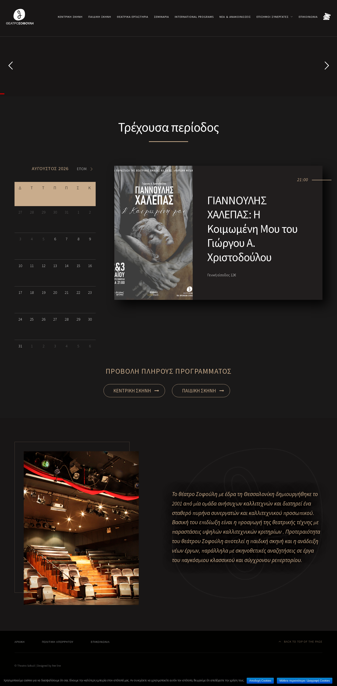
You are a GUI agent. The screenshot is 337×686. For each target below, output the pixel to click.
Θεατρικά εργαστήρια (132, 16)
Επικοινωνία (308, 16)
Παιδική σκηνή (99, 16)
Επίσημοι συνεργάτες (273, 16)
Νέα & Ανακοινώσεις (235, 16)
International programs (194, 16)
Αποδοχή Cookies (260, 680)
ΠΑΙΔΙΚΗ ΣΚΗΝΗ (203, 434)
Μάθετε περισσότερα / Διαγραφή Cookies (304, 680)
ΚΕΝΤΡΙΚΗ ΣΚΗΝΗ (136, 434)
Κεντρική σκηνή (70, 16)
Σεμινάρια (161, 16)
